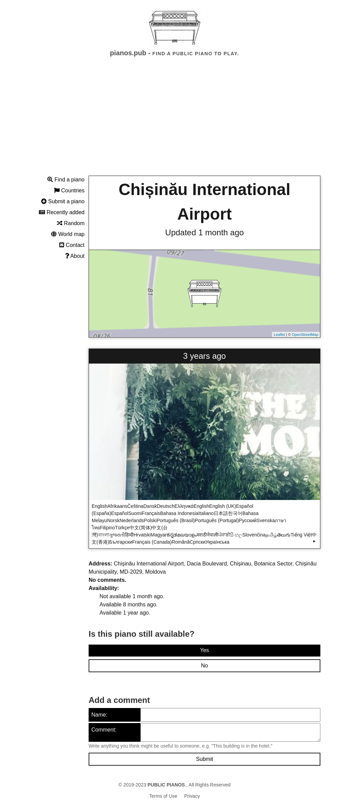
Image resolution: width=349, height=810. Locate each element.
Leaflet (279, 335)
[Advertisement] (174, 122)
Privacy (192, 796)
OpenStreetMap (305, 335)
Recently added (62, 212)
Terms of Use (163, 796)
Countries (69, 190)
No (204, 665)
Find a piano (66, 179)
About (75, 256)
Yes (204, 650)
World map (68, 234)
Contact (72, 245)
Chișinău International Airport (204, 201)
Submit (204, 759)
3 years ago (204, 355)
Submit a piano (63, 201)
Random (71, 223)
